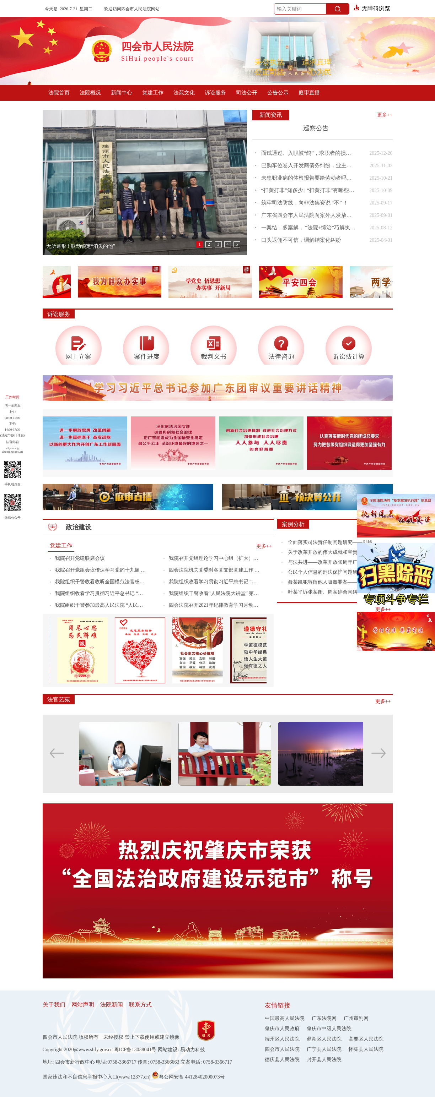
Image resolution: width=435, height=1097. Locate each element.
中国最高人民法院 (285, 1018)
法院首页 (59, 92)
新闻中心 (121, 92)
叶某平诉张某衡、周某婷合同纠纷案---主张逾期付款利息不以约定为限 (334, 592)
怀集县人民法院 (366, 1049)
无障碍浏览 (372, 8)
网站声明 (82, 1005)
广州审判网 (356, 1018)
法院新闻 (111, 1005)
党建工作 (152, 92)
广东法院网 (324, 1018)
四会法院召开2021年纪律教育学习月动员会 (214, 605)
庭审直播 (309, 92)
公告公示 (278, 92)
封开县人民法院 (324, 1059)
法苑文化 (184, 92)
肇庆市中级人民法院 (329, 1028)
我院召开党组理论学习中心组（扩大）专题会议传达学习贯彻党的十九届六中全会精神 (214, 558)
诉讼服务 (215, 92)
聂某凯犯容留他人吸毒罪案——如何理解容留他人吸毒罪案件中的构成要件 (334, 582)
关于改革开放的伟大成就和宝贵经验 (327, 552)
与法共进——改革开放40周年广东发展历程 (334, 562)
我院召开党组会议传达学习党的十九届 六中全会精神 (100, 570)
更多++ (385, 115)
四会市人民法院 (282, 1049)
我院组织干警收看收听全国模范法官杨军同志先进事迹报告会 (100, 581)
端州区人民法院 (282, 1039)
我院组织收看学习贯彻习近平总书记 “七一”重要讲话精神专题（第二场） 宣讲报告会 (100, 593)
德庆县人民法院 (282, 1059)
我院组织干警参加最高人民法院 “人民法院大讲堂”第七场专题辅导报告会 (100, 605)
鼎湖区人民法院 (324, 1039)
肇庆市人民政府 (282, 1028)
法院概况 (90, 92)
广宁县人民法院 (324, 1049)
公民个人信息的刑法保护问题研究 (325, 572)
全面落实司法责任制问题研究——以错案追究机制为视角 (334, 542)
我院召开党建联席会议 (80, 558)
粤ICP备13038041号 (135, 1049)
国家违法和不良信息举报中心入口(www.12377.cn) (97, 1077)
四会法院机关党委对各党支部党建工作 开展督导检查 (214, 570)
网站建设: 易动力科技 (181, 1049)
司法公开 (246, 92)
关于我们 (54, 1005)
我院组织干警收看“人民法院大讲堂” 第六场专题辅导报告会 (214, 593)
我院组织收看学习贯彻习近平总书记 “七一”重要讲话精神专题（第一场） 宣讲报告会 (214, 581)
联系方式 (140, 1005)
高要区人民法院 (366, 1039)
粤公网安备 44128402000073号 (188, 1075)
